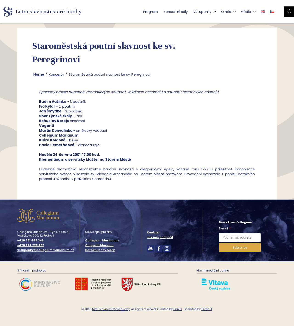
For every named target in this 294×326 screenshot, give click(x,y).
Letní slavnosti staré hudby (111, 309)
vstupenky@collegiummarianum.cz (45, 250)
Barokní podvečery (100, 250)
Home (38, 74)
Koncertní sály (176, 11)
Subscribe (240, 247)
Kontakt (153, 232)
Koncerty (56, 74)
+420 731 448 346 (30, 240)
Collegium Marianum (102, 240)
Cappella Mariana (99, 245)
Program (150, 11)
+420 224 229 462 (30, 245)
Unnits (177, 309)
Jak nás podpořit (160, 237)
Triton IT (206, 309)
